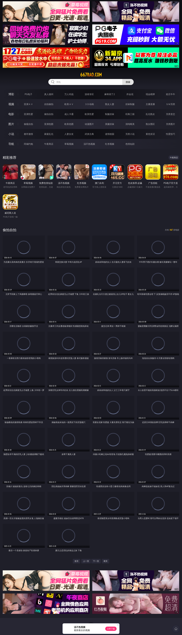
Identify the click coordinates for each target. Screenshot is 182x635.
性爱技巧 (170, 134)
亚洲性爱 (28, 114)
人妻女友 (69, 134)
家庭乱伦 (48, 134)
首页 (76, 561)
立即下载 (111, 628)
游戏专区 (89, 94)
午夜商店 (48, 144)
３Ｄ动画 (89, 104)
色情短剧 (130, 144)
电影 (11, 114)
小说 (11, 134)
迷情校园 (109, 134)
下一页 (96, 561)
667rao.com (91, 75)
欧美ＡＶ (69, 104)
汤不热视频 (89, 144)
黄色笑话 (150, 134)
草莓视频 (69, 144)
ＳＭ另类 (170, 104)
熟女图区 (150, 124)
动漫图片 (89, 124)
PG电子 (28, 94)
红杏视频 (109, 144)
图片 (11, 124)
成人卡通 (69, 114)
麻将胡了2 (109, 94)
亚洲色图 (48, 124)
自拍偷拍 (48, 104)
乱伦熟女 (150, 114)
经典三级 (130, 114)
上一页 (86, 561)
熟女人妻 (109, 104)
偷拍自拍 (48, 114)
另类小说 (130, 134)
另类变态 (170, 114)
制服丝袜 (109, 114)
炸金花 (130, 94)
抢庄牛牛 (170, 94)
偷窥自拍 (28, 124)
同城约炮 (28, 144)
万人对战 (69, 94)
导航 (11, 144)
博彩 (11, 94)
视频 (11, 104)
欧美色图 (69, 124)
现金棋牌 (150, 94)
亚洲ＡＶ (28, 104)
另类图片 (170, 124)
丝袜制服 (130, 104)
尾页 (105, 561)
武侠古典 (89, 134)
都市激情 (28, 134)
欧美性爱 (89, 114)
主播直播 (150, 104)
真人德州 (48, 94)
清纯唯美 (130, 124)
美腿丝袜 (109, 124)
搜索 (128, 82)
